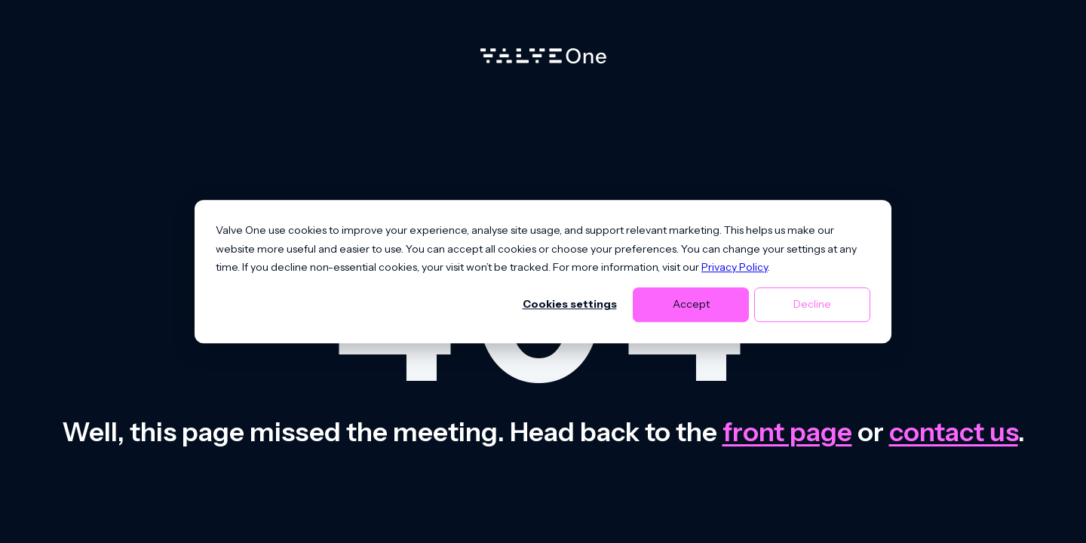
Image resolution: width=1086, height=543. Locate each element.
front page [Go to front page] (787, 432)
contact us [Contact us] (953, 432)
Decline (812, 304)
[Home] (543, 59)
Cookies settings (570, 304)
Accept (691, 304)
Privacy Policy (734, 267)
